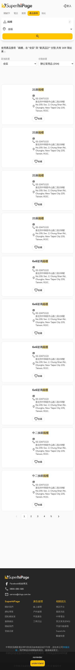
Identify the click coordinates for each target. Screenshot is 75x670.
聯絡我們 (9, 626)
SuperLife (60, 631)
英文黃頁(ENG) (63, 621)
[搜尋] (37, 36)
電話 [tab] (16, 13)
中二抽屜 (40, 433)
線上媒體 (37, 606)
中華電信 (60, 616)
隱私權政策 (10, 616)
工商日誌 (37, 621)
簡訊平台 (60, 606)
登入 (67, 6)
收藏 (38, 119)
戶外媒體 (37, 611)
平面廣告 (37, 616)
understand (37, 663)
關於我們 (9, 606)
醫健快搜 (60, 636)
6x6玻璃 (40, 261)
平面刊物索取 (62, 626)
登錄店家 (9, 631)
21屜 (38, 89)
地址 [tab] (44, 13)
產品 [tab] (33, 13)
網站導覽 (9, 611)
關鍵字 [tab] (7, 13)
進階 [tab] (24, 13)
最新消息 (60, 611)
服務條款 (9, 621)
